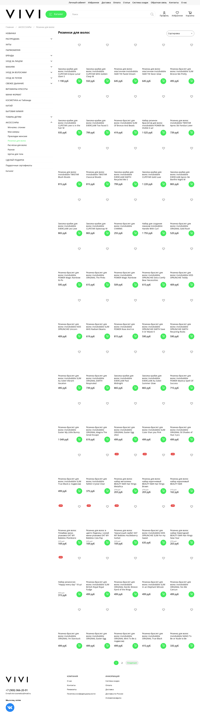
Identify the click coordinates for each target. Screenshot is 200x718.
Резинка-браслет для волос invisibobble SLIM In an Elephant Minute (153, 584)
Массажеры (13, 131)
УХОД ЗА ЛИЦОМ (14, 61)
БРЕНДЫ (10, 55)
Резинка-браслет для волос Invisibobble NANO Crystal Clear (96, 481)
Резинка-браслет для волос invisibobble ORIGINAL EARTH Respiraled (96, 379)
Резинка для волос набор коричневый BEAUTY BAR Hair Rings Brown (153, 482)
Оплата (117, 2)
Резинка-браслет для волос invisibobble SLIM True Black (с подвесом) (69, 481)
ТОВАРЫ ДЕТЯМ (13, 116)
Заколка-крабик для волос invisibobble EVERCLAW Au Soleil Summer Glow (151, 379)
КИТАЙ (9, 105)
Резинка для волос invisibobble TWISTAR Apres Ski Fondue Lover (181, 123)
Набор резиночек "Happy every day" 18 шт (70, 583)
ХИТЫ (8, 44)
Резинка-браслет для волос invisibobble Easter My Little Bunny (69, 430)
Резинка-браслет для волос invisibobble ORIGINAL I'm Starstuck (69, 636)
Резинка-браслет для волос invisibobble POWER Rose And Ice (124, 326)
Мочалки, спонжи (16, 127)
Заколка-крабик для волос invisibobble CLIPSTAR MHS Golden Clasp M (97, 73)
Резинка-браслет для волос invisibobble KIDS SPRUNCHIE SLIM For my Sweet (153, 534)
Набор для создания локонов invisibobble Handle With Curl (152, 226)
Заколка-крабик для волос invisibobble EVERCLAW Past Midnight (123, 379)
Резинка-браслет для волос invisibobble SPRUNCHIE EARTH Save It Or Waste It (153, 328)
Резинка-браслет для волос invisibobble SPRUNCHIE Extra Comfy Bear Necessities (153, 276)
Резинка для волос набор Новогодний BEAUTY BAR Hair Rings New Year (181, 534)
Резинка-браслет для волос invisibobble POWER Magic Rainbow (125, 275)
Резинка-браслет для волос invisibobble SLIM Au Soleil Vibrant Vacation (69, 379)
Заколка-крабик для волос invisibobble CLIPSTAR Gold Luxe (151, 174)
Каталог (56, 14)
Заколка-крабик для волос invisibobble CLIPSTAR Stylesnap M (96, 226)
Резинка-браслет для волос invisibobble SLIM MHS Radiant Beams (97, 326)
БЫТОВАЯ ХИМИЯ (14, 111)
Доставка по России (114, 694)
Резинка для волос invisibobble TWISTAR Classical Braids (96, 174)
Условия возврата (113, 698)
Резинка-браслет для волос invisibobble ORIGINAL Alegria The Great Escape (96, 431)
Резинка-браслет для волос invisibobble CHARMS (124, 226)
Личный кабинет (77, 2)
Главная (10, 27)
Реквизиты (72, 689)
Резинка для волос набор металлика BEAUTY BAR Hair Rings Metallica (125, 482)
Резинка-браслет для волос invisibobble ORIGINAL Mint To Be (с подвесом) (125, 637)
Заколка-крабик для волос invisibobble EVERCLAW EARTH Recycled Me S (123, 176)
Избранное (93, 2)
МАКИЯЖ (10, 66)
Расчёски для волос (17, 145)
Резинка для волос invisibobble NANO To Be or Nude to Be (180, 636)
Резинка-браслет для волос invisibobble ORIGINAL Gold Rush (180, 226)
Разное (11, 149)
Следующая (132, 663)
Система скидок (140, 2)
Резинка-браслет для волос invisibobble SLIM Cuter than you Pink (153, 430)
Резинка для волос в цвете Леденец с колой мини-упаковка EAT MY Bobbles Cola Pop (97, 534)
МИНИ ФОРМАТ (13, 94)
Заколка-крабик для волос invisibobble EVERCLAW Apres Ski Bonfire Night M (180, 176)
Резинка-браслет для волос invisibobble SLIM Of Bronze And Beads (125, 123)
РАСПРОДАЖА (12, 38)
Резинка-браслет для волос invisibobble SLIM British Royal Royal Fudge (97, 586)
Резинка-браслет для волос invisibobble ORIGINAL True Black (152, 636)
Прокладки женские (17, 136)
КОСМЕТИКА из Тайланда (18, 100)
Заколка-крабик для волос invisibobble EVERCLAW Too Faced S (97, 123)
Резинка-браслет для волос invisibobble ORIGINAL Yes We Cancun (180, 586)
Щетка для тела (15, 154)
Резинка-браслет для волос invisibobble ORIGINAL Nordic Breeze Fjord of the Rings (126, 586)
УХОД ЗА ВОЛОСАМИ (16, 72)
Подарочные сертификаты (19, 165)
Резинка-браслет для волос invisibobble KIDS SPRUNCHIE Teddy (181, 275)
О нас (184, 2)
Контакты (174, 2)
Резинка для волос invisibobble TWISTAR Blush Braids (68, 174)
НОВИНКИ (11, 33)
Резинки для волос (17, 140)
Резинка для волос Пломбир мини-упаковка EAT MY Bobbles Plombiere (67, 534)
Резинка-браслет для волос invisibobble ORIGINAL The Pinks (96, 275)
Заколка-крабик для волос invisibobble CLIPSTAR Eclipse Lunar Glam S (69, 73)
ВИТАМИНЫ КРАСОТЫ (17, 89)
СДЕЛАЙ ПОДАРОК (15, 160)
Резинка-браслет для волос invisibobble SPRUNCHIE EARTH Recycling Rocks (180, 328)
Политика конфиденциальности (81, 694)
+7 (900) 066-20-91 (17, 690)
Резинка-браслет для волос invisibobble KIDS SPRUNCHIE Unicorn (69, 326)
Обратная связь (159, 2)
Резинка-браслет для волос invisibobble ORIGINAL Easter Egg (96, 636)
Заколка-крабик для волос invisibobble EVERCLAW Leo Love (67, 226)
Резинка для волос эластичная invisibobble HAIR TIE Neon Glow (154, 71)
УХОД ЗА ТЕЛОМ (14, 78)
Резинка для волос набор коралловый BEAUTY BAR (179, 481)
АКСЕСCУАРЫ (24, 27)
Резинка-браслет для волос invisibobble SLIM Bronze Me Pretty (181, 71)
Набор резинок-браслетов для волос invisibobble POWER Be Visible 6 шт (153, 124)
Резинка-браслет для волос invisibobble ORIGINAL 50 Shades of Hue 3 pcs (181, 431)
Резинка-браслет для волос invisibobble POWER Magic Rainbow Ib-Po (69, 276)
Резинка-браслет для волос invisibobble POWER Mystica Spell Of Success (181, 379)
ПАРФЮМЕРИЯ (13, 50)
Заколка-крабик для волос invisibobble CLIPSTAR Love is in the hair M (69, 124)
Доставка (106, 2)
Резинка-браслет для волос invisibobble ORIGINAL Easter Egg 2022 (124, 431)
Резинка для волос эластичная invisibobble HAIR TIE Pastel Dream (126, 71)
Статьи (126, 2)
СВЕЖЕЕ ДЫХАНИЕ (15, 83)
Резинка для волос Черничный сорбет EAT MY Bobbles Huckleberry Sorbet (126, 534)
